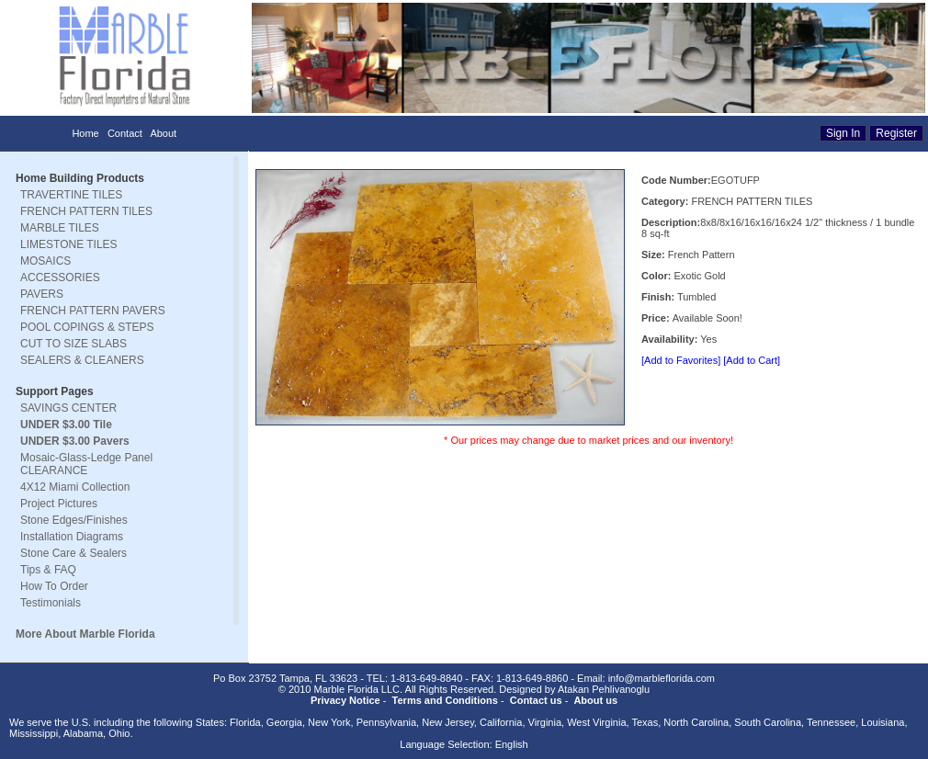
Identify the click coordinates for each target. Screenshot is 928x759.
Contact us (536, 700)
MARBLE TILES (59, 227)
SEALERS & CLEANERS (82, 360)
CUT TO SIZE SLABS (73, 343)
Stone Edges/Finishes (74, 520)
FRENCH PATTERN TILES (86, 211)
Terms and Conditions (445, 700)
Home (85, 133)
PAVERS (41, 294)
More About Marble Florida (85, 634)
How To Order (54, 586)
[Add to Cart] (751, 360)
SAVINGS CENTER (68, 408)
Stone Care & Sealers (73, 553)
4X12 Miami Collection (75, 487)
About (163, 133)
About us (595, 700)
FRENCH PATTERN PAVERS (92, 310)
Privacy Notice (345, 700)
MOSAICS (45, 261)
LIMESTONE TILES (69, 244)
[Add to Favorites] (680, 360)
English (511, 744)
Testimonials (50, 602)
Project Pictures (58, 503)
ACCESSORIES (60, 277)
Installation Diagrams (71, 536)
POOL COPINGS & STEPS (87, 327)
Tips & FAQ (48, 569)
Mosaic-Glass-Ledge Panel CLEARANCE (86, 464)
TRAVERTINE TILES (71, 194)
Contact (125, 133)
